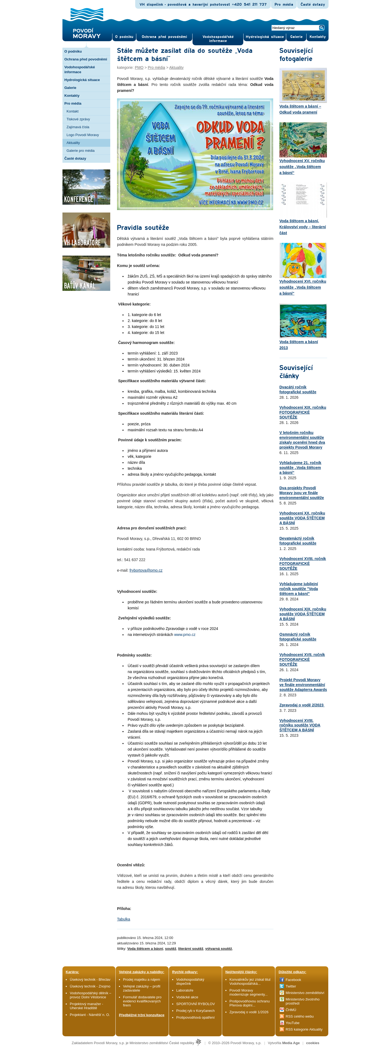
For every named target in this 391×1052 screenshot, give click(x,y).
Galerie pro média (80, 151)
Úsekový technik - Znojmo (90, 986)
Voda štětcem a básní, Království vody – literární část (303, 208)
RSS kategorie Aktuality (304, 1029)
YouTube (292, 1023)
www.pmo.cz (184, 634)
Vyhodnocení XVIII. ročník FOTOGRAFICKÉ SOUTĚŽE (302, 563)
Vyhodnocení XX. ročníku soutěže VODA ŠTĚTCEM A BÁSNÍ (302, 518)
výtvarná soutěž (218, 949)
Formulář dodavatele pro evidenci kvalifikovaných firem (142, 1001)
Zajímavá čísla (78, 127)
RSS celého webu (300, 1016)
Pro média (284, 5)
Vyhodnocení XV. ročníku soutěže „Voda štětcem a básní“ (303, 148)
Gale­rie (296, 37)
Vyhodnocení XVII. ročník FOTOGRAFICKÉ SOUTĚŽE (302, 659)
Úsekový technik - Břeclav (90, 979)
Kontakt (72, 111)
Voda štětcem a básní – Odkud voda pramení (303, 91)
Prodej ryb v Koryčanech (195, 1011)
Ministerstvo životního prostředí (303, 1001)
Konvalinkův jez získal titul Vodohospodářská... (249, 981)
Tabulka (123, 919)
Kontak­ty (318, 37)
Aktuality (73, 143)
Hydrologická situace (265, 37)
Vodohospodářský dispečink (190, 981)
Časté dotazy (313, 5)
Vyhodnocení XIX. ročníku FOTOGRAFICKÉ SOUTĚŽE (302, 412)
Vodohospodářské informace (218, 39)
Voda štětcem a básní (145, 949)
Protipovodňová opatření (195, 1017)
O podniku (73, 51)
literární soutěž (190, 949)
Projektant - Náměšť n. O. (90, 1015)
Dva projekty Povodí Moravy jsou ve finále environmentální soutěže (301, 493)
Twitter (291, 986)
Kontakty (72, 96)
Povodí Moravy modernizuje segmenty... (248, 992)
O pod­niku (124, 37)
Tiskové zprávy (78, 119)
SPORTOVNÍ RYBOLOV (195, 1004)
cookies (312, 1043)
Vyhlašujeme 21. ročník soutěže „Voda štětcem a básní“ (300, 468)
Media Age (291, 1043)
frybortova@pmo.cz (146, 570)
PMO (139, 67)
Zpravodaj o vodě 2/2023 (302, 705)
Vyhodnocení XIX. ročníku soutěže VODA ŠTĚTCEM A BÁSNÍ (302, 614)
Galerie (70, 88)
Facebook (293, 980)
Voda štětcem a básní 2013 (303, 326)
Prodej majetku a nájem (141, 979)
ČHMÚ (291, 1010)
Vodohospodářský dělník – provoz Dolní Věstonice (90, 995)
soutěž (170, 949)
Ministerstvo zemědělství (305, 993)
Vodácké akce (187, 997)
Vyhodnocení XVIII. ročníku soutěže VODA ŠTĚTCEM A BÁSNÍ (299, 725)
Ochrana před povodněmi (85, 59)
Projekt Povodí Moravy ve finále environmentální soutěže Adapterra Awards (303, 685)
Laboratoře (184, 990)
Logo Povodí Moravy (83, 135)
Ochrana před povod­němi (164, 37)
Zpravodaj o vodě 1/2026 (249, 1012)
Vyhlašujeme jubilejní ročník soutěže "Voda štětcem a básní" (298, 589)
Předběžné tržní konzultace (142, 1015)
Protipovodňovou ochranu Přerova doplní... (249, 1003)
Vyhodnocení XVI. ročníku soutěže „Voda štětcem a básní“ (303, 269)
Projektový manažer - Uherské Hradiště (86, 1006)
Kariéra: (72, 972)
